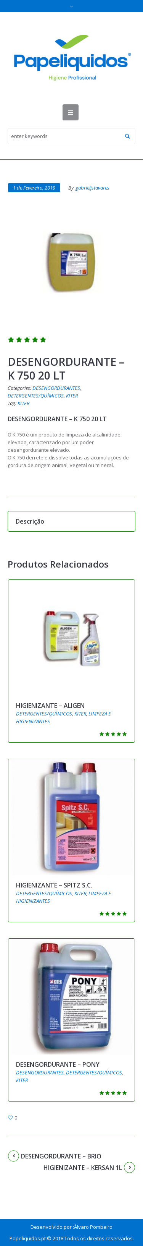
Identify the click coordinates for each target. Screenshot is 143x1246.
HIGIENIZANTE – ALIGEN (50, 705)
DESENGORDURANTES (56, 388)
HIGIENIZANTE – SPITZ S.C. (54, 885)
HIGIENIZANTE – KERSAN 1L (82, 1167)
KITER (72, 395)
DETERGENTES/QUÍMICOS (36, 395)
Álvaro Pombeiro (93, 1226)
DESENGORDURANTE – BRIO (61, 1156)
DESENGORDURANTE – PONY (58, 1064)
